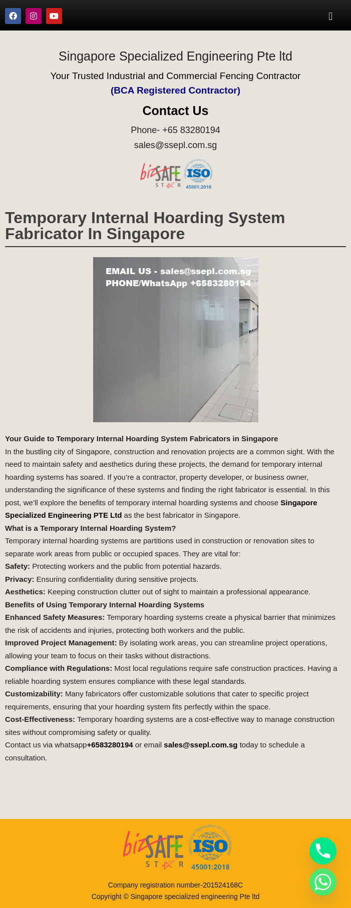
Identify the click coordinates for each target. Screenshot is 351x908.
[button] (330, 16)
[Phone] (322, 850)
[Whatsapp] (322, 881)
